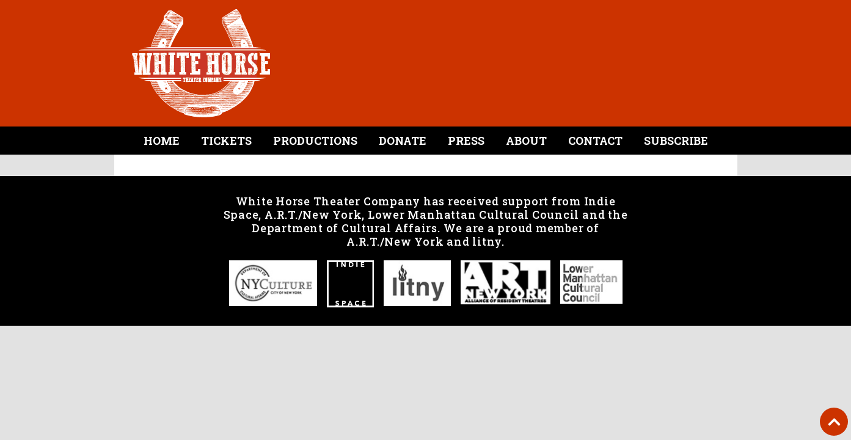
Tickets (226, 140)
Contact (595, 140)
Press (466, 140)
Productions (315, 140)
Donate (402, 140)
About (526, 140)
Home (162, 140)
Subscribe (676, 140)
